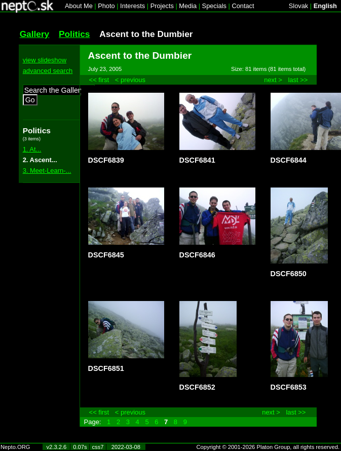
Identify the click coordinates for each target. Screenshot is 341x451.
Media (188, 6)
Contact (243, 6)
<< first (99, 80)
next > (273, 80)
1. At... (32, 149)
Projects (162, 6)
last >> (298, 80)
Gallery (35, 34)
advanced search (48, 70)
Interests (132, 6)
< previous (130, 80)
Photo (106, 6)
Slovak (298, 6)
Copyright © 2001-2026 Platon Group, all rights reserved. (268, 447)
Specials (214, 6)
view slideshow (44, 60)
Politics (74, 34)
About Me (79, 6)
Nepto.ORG (15, 447)
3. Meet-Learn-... (47, 170)
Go (30, 100)
